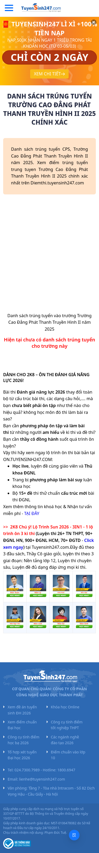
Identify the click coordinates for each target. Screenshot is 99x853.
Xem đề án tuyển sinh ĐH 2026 (22, 709)
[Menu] (9, 8)
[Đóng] (88, 28)
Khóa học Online (65, 706)
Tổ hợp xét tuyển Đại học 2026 (22, 754)
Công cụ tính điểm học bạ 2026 (23, 739)
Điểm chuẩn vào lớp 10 (68, 754)
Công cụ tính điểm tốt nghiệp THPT (67, 724)
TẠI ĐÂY (31, 513)
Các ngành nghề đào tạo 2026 (65, 739)
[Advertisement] (49, 255)
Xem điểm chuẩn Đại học (22, 724)
